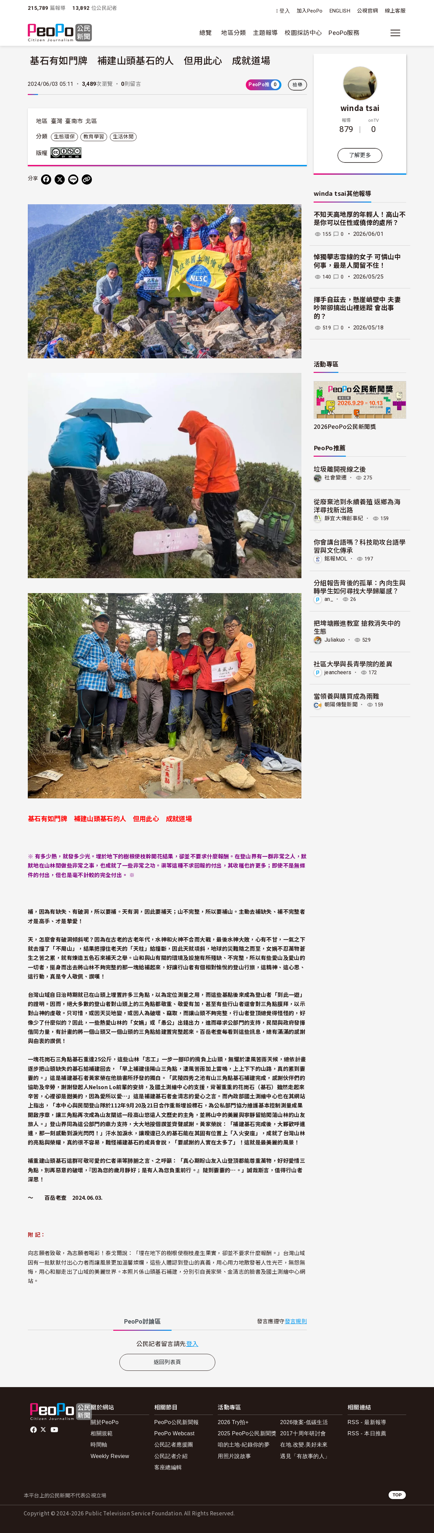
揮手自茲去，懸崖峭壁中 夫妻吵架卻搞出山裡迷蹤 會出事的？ (357, 308)
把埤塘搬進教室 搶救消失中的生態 (357, 627)
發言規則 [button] (296, 1321)
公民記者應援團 (173, 1444)
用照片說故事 (234, 1456)
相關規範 (102, 1433)
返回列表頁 (167, 1362)
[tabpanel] (167, 1343)
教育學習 (93, 137)
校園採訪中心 (303, 32)
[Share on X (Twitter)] (60, 179)
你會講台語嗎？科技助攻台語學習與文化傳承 (360, 545)
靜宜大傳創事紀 (343, 518)
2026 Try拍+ (233, 1422)
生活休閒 (123, 137)
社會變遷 (335, 477)
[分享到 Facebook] (46, 179)
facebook (34, 1429)
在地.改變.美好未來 (304, 1444)
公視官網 (367, 11)
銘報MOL (336, 558)
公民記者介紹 (171, 1456)
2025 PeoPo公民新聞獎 (247, 1433)
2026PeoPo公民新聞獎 (345, 426)
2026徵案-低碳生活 (304, 1422)
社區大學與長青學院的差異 (353, 663)
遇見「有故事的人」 (305, 1456)
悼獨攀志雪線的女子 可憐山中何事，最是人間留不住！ (357, 261)
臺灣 (57, 121)
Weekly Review (110, 1456)
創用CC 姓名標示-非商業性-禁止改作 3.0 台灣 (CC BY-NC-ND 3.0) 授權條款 (67, 152)
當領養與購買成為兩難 (346, 695)
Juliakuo (334, 639)
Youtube (55, 1429)
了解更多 (360, 155)
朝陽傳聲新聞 (341, 704)
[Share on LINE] (73, 179)
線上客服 (395, 11)
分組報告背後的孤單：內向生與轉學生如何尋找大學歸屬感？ (360, 586)
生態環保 (64, 137)
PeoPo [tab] (142, 1321)
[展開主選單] (395, 33)
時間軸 (99, 1444)
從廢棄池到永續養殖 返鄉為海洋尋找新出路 (357, 505)
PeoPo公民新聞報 (176, 1422)
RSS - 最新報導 (367, 1422)
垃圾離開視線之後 (340, 468)
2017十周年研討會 (303, 1433)
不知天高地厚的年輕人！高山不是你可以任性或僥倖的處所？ (360, 219)
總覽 (205, 32)
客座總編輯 (168, 1467)
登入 (284, 11)
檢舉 (297, 85)
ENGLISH (340, 11)
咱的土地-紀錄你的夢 (244, 1444)
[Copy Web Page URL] (87, 179)
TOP (397, 1494)
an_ (328, 599)
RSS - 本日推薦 (367, 1433)
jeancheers (338, 672)
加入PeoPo (310, 11)
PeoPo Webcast (174, 1433)
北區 (91, 121)
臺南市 (74, 121)
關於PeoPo (105, 1422)
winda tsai (360, 107)
